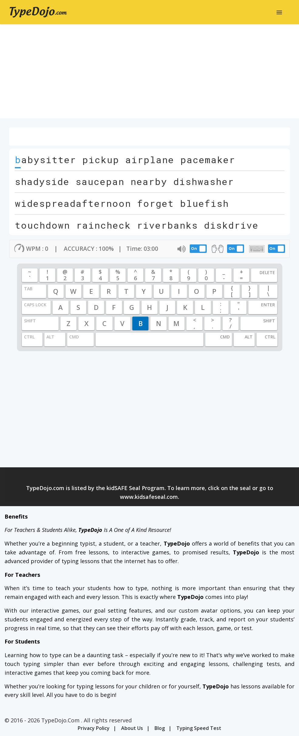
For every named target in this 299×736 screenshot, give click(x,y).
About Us (132, 728)
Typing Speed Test (198, 728)
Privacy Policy (94, 728)
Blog (160, 728)
